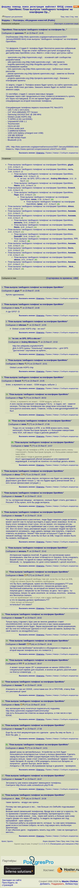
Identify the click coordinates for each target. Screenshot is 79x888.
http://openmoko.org (31, 57)
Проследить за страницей (10, 883)
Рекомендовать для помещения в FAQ (64, 844)
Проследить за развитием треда (66, 24)
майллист (50, 6)
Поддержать (57, 884)
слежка (68, 6)
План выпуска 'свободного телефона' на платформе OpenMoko (37, 164)
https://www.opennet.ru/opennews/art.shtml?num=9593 (40, 149)
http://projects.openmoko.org (43, 78)
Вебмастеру (71, 884)
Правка (49, 153)
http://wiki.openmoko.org (37, 62)
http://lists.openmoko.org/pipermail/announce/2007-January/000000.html (44, 147)
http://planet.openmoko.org (41, 73)
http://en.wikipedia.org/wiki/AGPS (28, 346)
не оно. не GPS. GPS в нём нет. (34, 178)
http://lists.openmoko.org (37, 69)
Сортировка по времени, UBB (62, 278)
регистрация (37, 6)
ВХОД (60, 6)
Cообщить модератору (69, 153)
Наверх (56, 153)
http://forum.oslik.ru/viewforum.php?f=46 (34, 785)
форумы (6, 6)
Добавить (45, 884)
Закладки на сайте (11, 880)
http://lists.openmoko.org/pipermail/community (27, 711)
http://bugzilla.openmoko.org (43, 64)
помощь (16, 6)
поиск (25, 6)
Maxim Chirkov (70, 881)
